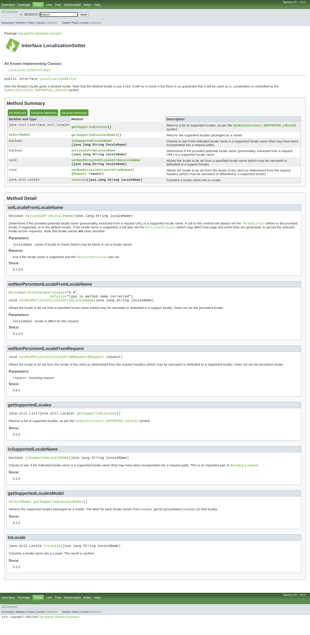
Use (49, 4)
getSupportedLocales (89, 129)
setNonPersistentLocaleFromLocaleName (105, 162)
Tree (57, 4)
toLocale (79, 182)
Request (80, 176)
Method (52, 22)
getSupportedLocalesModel (94, 137)
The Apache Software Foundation (59, 630)
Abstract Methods (74, 114)
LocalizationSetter (58, 80)
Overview (8, 4)
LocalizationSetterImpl (30, 70)
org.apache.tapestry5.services (40, 33)
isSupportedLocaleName (91, 142)
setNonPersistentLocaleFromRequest (102, 172)
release (57, 298)
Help (97, 4)
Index (87, 4)
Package (23, 4)
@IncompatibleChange (28, 298)
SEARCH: (31, 14)
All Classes (9, 11)
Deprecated (72, 4)
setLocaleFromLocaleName (93, 152)
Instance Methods (44, 114)
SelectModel (19, 137)
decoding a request (244, 476)
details (57, 302)
